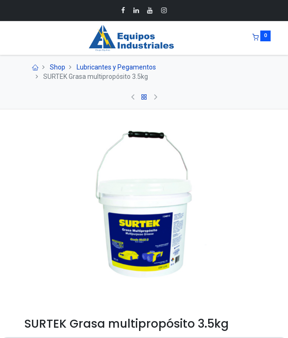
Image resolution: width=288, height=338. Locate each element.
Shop (57, 67)
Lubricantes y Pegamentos (116, 67)
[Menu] (17, 38)
